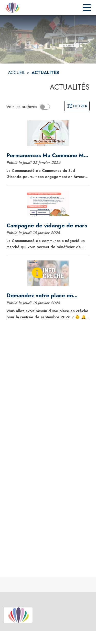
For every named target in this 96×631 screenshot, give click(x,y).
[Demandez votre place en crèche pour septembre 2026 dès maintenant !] (48, 295)
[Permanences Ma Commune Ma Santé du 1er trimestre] (48, 155)
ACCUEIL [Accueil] (16, 72)
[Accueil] (12, 8)
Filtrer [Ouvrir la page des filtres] (77, 106)
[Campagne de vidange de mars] (48, 225)
